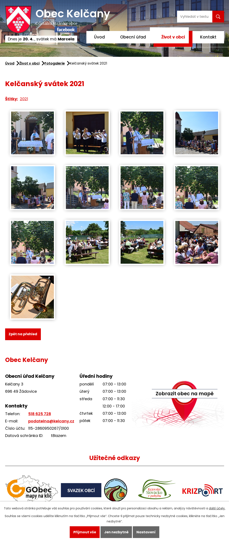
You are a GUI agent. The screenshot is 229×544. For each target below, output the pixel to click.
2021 (24, 98)
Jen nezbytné (116, 532)
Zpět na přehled (23, 334)
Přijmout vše (84, 532)
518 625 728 (39, 413)
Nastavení (146, 532)
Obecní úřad (133, 37)
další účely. (217, 508)
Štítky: (11, 98)
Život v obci (173, 37)
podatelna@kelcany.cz (51, 421)
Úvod (99, 37)
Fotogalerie (54, 63)
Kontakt (208, 37)
